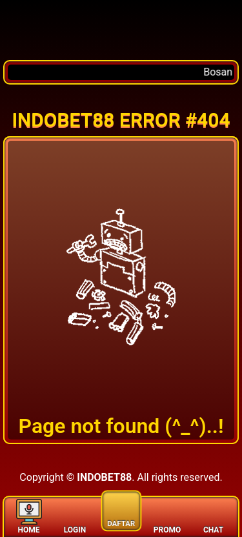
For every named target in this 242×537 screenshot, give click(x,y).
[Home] (121, 30)
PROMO (167, 516)
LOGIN (75, 516)
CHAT (213, 516)
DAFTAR (121, 509)
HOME (29, 516)
